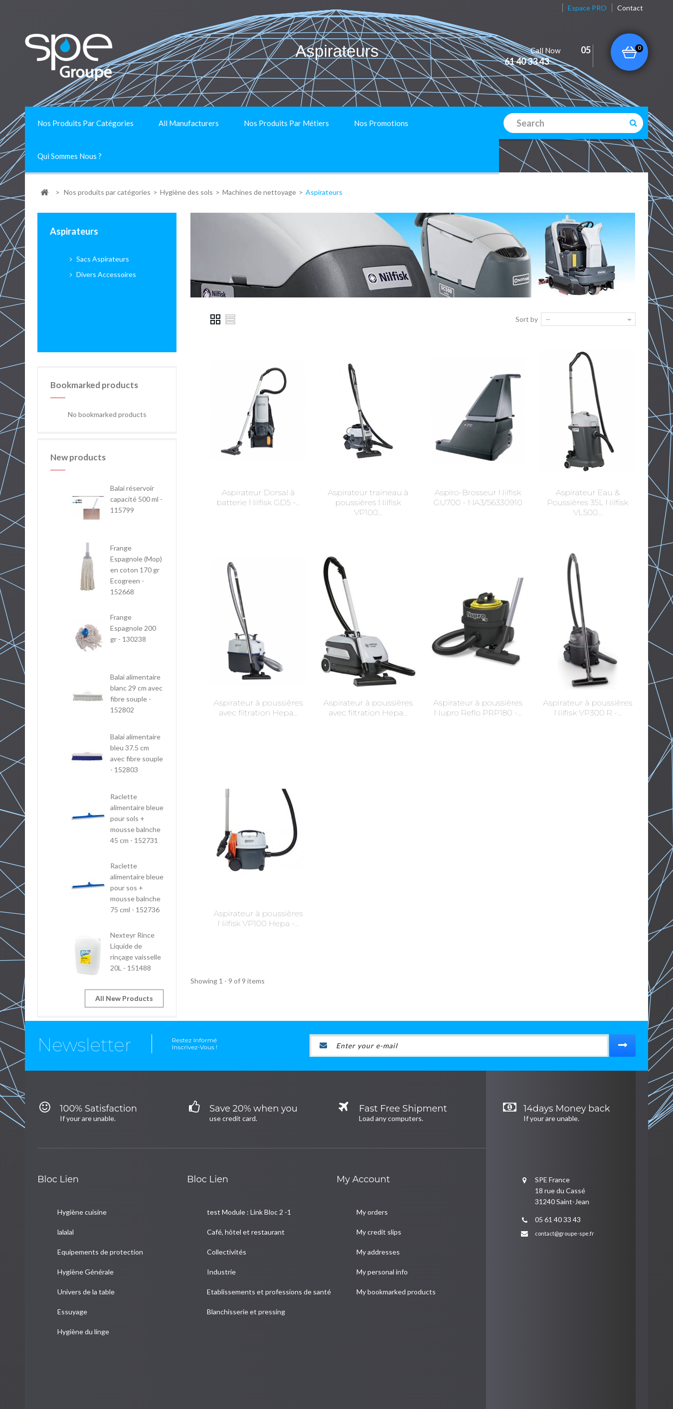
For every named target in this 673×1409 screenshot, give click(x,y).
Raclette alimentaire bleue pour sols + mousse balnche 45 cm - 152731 (137, 758)
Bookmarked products (94, 325)
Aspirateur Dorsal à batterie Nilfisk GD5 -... (258, 497)
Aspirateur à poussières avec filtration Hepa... (258, 707)
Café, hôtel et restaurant (246, 1215)
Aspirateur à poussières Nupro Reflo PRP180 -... (477, 707)
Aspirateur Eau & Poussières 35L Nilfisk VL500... (587, 502)
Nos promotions (381, 123)
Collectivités (226, 1235)
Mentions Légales (207, 1367)
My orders (372, 1195)
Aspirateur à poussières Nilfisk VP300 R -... (587, 707)
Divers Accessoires (105, 274)
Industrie (221, 1255)
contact (630, 7)
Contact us (111, 1367)
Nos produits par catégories (85, 123)
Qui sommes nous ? (69, 155)
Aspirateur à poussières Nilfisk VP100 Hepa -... (258, 918)
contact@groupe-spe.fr (564, 1216)
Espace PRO (587, 7)
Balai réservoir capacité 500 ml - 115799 (136, 439)
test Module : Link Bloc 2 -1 (249, 1195)
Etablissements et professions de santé (269, 1274)
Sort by (526, 319)
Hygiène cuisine (82, 1195)
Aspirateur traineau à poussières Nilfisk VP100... (368, 502)
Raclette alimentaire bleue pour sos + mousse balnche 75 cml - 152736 (137, 828)
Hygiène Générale (85, 1255)
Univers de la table (86, 1274)
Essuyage (72, 1294)
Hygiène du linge (83, 1314)
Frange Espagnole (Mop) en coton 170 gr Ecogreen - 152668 (136, 510)
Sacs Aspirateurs (102, 259)
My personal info (382, 1255)
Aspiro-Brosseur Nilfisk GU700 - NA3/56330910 (478, 497)
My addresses (378, 1235)
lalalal (65, 1215)
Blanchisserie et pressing (246, 1294)
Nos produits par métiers (286, 123)
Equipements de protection (100, 1235)
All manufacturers (189, 123)
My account (363, 1162)
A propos (154, 1367)
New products (78, 397)
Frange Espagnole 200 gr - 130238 (133, 568)
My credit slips (378, 1215)
